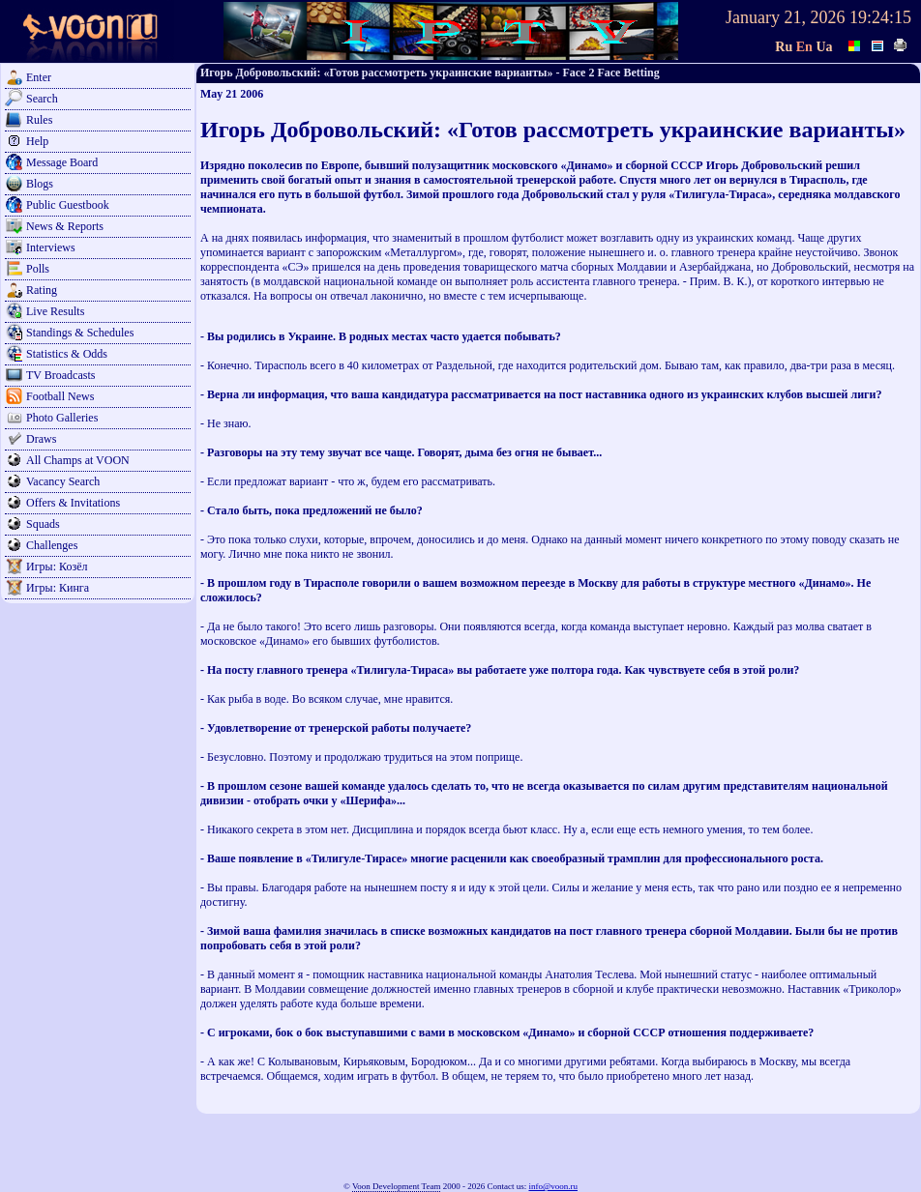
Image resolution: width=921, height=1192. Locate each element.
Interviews (50, 247)
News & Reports (65, 226)
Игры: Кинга (57, 588)
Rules (39, 120)
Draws (41, 439)
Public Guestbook (67, 205)
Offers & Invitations (73, 502)
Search (42, 98)
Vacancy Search (63, 481)
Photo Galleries (62, 417)
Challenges (51, 545)
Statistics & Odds (66, 354)
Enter (38, 77)
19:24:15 (880, 17)
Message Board (62, 162)
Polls (37, 269)
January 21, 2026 (785, 17)
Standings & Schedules (80, 332)
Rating (41, 290)
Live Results (55, 311)
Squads (43, 524)
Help (37, 141)
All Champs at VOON (78, 460)
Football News (60, 396)
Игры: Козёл (56, 566)
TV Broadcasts (60, 375)
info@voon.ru (553, 1186)
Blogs (39, 183)
